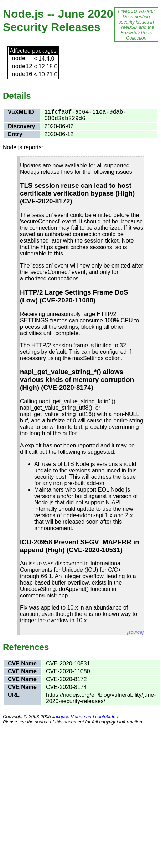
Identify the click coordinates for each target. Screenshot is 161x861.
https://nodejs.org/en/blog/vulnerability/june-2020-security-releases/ (101, 698)
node (18, 59)
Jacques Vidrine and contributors (85, 716)
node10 (22, 74)
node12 (22, 66)
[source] (135, 632)
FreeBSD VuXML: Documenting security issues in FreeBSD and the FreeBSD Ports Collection (136, 25)
